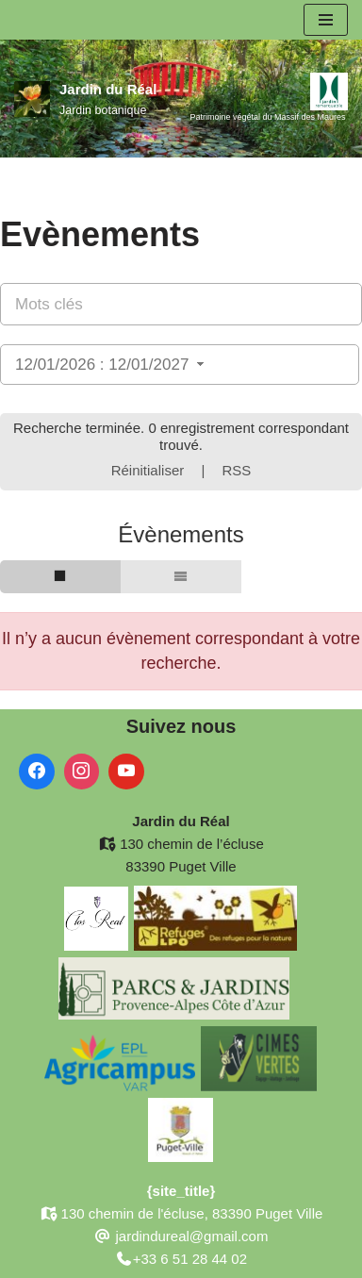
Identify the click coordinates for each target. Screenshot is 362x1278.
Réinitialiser (148, 470)
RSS (236, 470)
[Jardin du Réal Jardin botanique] (85, 99)
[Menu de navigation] (326, 20)
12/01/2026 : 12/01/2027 (111, 364)
